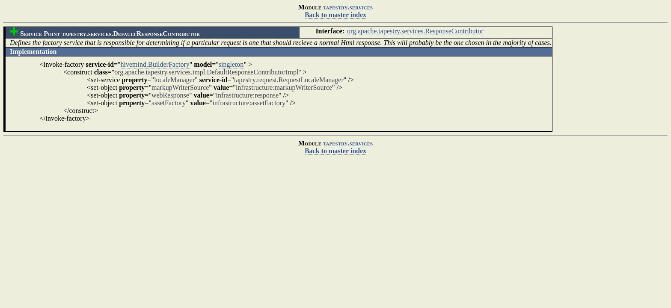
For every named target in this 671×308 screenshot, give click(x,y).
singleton (231, 64)
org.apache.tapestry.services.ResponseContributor (415, 31)
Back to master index (335, 14)
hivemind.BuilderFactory (155, 64)
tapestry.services (348, 7)
